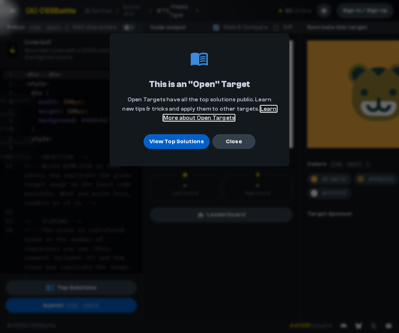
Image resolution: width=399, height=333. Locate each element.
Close (234, 142)
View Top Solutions (176, 142)
